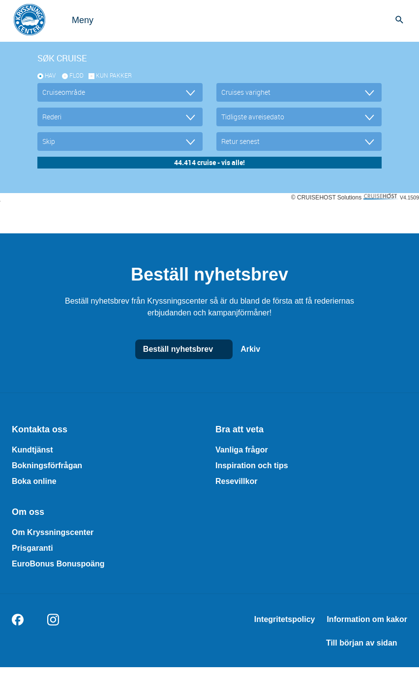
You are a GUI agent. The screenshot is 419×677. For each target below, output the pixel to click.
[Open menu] (72, 19)
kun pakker (114, 75)
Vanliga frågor (241, 450)
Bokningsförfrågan (47, 465)
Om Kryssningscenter (52, 532)
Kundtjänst (32, 450)
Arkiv (260, 349)
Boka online (34, 481)
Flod (76, 75)
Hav (50, 75)
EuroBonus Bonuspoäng (58, 564)
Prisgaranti (32, 548)
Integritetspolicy (284, 619)
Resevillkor (236, 481)
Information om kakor (367, 619)
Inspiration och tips (251, 465)
